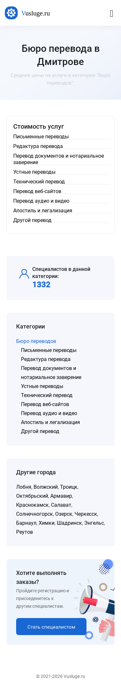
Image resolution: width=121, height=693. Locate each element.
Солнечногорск (34, 514)
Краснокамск (32, 505)
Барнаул (26, 523)
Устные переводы (42, 386)
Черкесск (86, 514)
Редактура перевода (46, 359)
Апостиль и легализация (50, 422)
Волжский (46, 487)
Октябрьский (32, 496)
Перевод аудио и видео (49, 413)
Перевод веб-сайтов (45, 404)
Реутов (24, 532)
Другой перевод (40, 431)
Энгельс (94, 523)
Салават (61, 505)
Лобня (23, 487)
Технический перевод (47, 395)
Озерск (63, 514)
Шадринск (69, 523)
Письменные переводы (48, 350)
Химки (47, 523)
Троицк (68, 487)
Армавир (61, 496)
